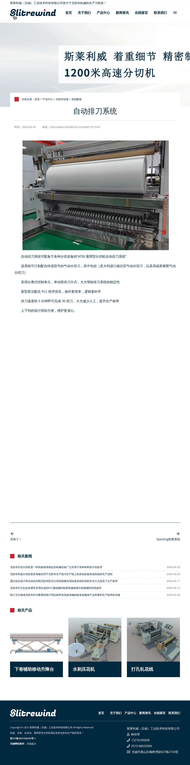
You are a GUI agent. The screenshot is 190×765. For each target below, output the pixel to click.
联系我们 (160, 12)
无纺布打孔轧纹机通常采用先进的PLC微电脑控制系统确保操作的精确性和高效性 (55, 588)
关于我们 (84, 12)
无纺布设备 (62, 99)
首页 (68, 12)
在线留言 (141, 12)
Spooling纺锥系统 (168, 539)
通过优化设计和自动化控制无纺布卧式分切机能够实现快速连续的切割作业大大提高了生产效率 (64, 581)
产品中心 (103, 12)
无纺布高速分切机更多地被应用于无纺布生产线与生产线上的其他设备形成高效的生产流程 (61, 574)
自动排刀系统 (31, 256)
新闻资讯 (122, 12)
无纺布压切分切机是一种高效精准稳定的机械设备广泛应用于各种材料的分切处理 (56, 567)
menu (175, 12)
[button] (36, 647)
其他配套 (77, 99)
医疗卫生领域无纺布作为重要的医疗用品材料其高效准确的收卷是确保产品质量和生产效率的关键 (65, 595)
